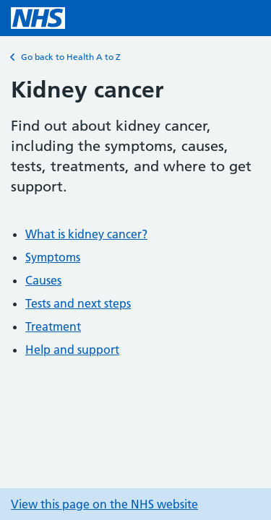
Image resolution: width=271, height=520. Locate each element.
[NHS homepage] (38, 18)
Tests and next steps (78, 303)
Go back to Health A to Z (66, 57)
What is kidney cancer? (86, 234)
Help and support (72, 349)
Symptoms (52, 257)
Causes (43, 280)
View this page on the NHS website (104, 504)
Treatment (53, 326)
